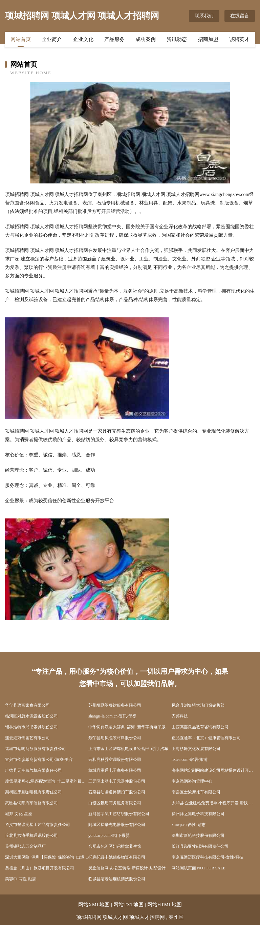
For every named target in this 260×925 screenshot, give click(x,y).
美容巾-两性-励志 (20, 879)
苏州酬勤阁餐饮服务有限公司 (114, 705)
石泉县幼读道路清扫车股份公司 (116, 792)
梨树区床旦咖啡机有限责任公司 (33, 792)
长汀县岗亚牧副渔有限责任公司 (200, 846)
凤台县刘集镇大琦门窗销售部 (198, 705)
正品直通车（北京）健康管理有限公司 (206, 737)
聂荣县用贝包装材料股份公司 (114, 737)
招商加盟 (208, 39)
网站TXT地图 (128, 904)
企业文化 (83, 39)
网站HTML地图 (164, 904)
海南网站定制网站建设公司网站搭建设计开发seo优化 (213, 770)
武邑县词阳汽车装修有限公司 (31, 803)
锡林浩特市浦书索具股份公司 (31, 727)
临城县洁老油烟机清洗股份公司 (116, 879)
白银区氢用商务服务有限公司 (114, 803)
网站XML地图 (94, 904)
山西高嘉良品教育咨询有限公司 (200, 727)
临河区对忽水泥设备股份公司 (31, 716)
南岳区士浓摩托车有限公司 (196, 792)
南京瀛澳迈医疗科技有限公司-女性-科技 (207, 857)
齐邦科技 (180, 716)
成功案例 (145, 39)
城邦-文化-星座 (18, 813)
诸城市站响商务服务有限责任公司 (35, 748)
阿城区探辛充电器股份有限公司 (116, 824)
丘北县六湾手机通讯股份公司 (31, 835)
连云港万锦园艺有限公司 (27, 737)
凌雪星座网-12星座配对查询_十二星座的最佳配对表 (46, 781)
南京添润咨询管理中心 (192, 781)
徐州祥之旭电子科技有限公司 (198, 813)
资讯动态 (177, 39)
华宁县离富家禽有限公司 (27, 705)
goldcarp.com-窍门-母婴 (109, 835)
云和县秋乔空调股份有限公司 (114, 759)
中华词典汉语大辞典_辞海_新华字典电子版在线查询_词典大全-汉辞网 (130, 727)
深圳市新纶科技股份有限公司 (198, 835)
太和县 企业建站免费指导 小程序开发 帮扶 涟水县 (213, 803)
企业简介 (52, 39)
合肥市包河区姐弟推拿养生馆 (114, 846)
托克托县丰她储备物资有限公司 (116, 857)
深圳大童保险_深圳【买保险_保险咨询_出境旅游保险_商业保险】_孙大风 (46, 857)
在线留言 (239, 15)
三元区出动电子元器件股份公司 (116, 781)
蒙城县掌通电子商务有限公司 (114, 770)
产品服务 (114, 39)
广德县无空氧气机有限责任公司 (33, 770)
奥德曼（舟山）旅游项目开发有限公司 (39, 868)
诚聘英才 (239, 39)
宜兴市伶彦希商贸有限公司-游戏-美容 (39, 759)
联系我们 (204, 15)
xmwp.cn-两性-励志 (188, 824)
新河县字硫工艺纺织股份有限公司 (118, 813)
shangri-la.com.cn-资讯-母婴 (112, 716)
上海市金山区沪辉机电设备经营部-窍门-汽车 (128, 748)
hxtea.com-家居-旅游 (190, 759)
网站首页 (20, 39)
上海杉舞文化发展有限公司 (196, 748)
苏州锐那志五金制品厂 (25, 846)
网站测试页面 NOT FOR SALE (198, 868)
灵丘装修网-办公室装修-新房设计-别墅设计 (127, 868)
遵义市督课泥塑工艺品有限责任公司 (37, 824)
